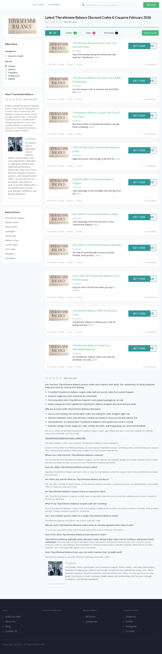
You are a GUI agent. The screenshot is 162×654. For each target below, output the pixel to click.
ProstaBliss (10, 258)
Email (78, 64)
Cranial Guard (11, 244)
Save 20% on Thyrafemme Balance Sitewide (96, 244)
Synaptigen (10, 231)
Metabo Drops (12, 240)
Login (151, 5)
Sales (90, 32)
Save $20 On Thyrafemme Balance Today (95, 214)
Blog (7, 626)
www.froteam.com (56, 583)
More (97, 57)
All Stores (38, 4)
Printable (111, 32)
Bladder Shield (11, 222)
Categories (54, 4)
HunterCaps (10, 236)
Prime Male (10, 249)
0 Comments (150, 64)
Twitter (129, 621)
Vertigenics (10, 253)
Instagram (131, 626)
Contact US (11, 631)
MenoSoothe (11, 226)
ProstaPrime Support (14, 218)
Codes (71, 32)
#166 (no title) (12, 616)
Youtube (130, 631)
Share (69, 64)
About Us (10, 621)
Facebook (130, 616)
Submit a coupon (150, 33)
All (52, 32)
